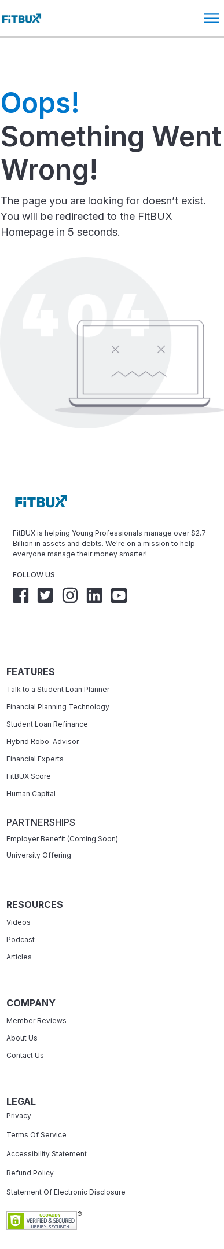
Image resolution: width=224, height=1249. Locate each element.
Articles (19, 923)
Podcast (20, 906)
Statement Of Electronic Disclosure (66, 1158)
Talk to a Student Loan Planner (57, 655)
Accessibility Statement (46, 1120)
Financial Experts (35, 725)
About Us (22, 1004)
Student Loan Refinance (48, 690)
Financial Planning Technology (57, 673)
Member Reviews (36, 987)
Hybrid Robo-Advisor (42, 708)
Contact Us (25, 1021)
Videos (18, 888)
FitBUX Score (28, 742)
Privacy (18, 1082)
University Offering (38, 821)
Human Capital (31, 760)
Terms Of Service (36, 1101)
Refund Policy (30, 1139)
